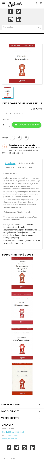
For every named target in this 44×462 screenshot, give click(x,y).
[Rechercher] (22, 27)
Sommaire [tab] (10, 167)
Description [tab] (10, 163)
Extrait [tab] (32, 167)
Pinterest (25, 137)
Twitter (18, 11)
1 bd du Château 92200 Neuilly (13, 432)
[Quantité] (5, 125)
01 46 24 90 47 (12, 435)
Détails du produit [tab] (27, 163)
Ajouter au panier (27, 124)
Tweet (18, 137)
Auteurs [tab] (21, 167)
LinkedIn (18, 19)
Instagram (10, 19)
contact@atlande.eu (9, 439)
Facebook (10, 11)
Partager (12, 137)
